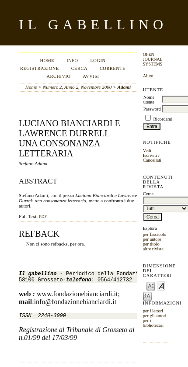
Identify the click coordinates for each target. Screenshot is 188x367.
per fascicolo (154, 234)
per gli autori (155, 315)
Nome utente (148, 99)
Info (72, 60)
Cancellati (152, 160)
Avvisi (91, 76)
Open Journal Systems (153, 59)
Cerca (79, 68)
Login (97, 60)
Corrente (112, 68)
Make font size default (161, 285)
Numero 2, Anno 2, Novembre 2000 (77, 87)
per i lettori (153, 310)
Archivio (58, 76)
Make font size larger (147, 296)
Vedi (147, 150)
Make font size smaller (150, 285)
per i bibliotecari (153, 323)
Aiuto (148, 75)
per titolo (151, 244)
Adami (124, 87)
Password (152, 109)
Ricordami (162, 119)
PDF (42, 217)
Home (47, 60)
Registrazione (39, 68)
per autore (152, 239)
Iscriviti (150, 155)
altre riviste (153, 248)
